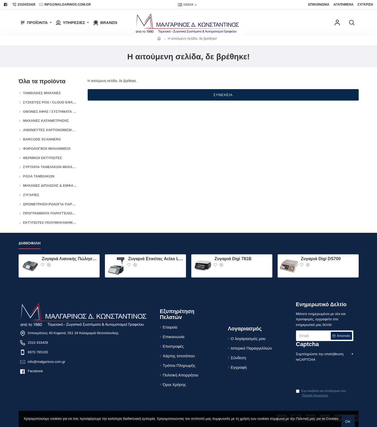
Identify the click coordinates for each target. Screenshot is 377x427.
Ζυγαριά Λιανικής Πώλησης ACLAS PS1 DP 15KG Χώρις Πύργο (70, 258)
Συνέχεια (222, 95)
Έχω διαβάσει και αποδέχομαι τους (321, 393)
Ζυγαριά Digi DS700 (321, 258)
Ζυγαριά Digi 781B (232, 258)
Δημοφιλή (30, 243)
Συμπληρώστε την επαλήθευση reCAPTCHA (320, 357)
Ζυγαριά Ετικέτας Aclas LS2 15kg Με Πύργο (156, 258)
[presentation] (333, 372)
